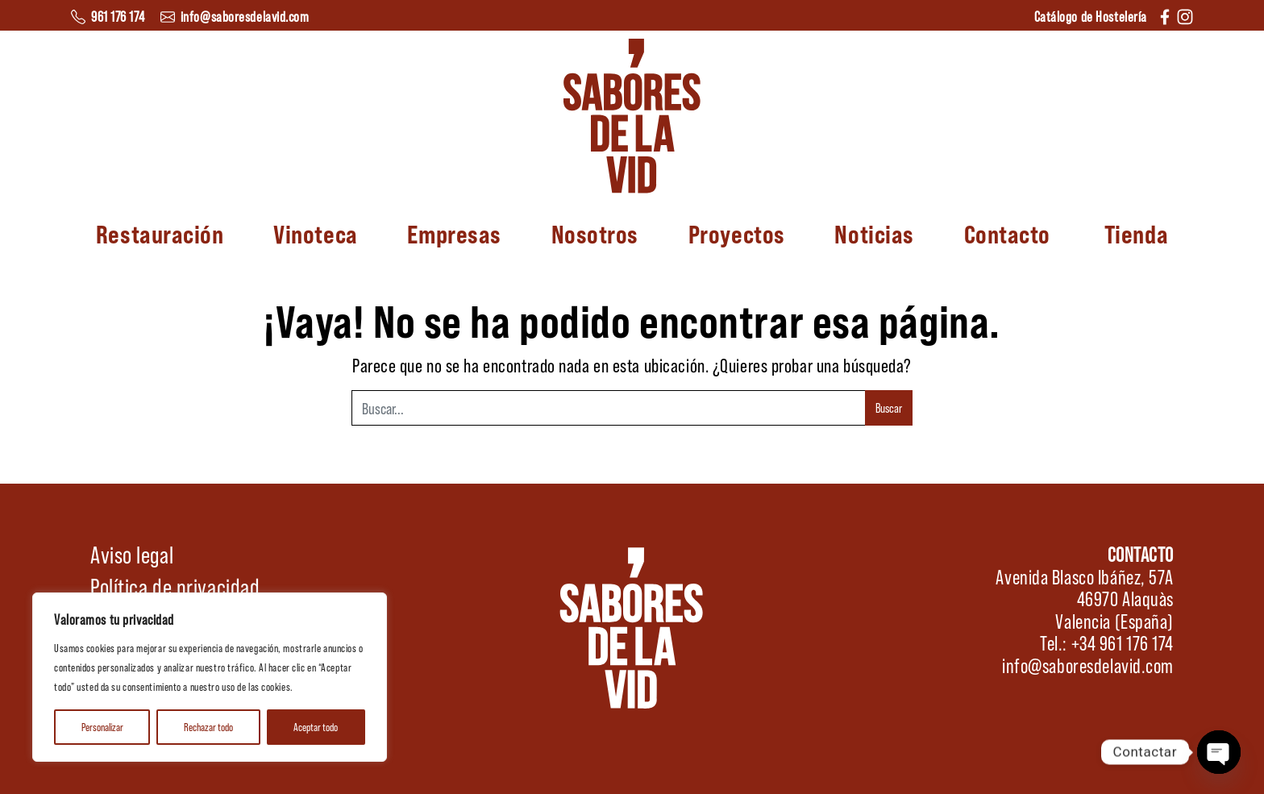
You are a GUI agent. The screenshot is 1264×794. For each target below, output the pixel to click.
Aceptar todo (315, 727)
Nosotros (594, 233)
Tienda (1136, 233)
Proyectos (736, 233)
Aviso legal (131, 553)
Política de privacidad (175, 586)
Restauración (160, 233)
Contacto (1007, 233)
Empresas (454, 233)
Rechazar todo (208, 727)
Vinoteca (315, 233)
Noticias (873, 233)
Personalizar (102, 727)
